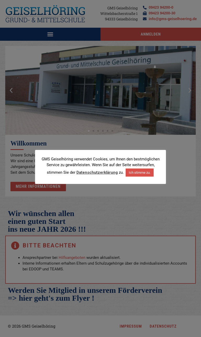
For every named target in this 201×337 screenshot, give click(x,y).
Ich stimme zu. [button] (139, 173)
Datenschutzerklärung (97, 172)
